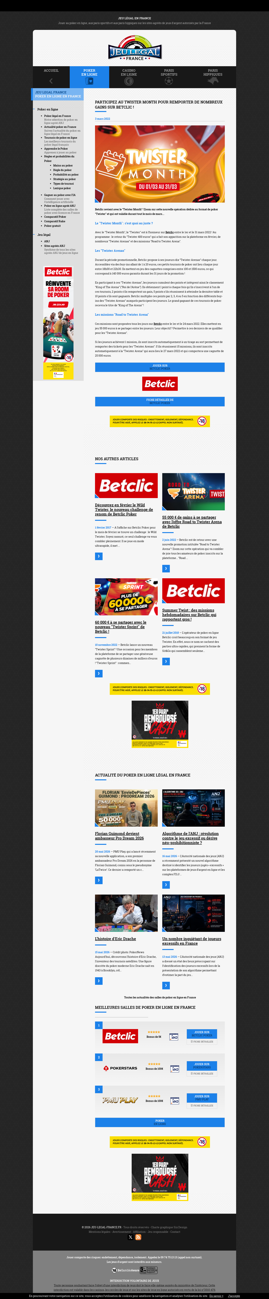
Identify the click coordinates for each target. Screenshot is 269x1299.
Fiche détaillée (202, 1041)
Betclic (169, 232)
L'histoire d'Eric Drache (115, 938)
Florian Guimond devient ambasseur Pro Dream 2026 (119, 835)
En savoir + (216, 1296)
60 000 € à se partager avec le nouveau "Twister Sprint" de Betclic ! (120, 627)
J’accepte (234, 1296)
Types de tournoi (63, 183)
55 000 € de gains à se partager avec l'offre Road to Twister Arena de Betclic (192, 522)
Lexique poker (62, 188)
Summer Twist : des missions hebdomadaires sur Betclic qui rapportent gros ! (189, 615)
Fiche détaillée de (160, 401)
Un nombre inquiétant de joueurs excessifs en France (191, 941)
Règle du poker (62, 170)
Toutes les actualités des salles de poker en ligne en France (160, 997)
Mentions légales (99, 1232)
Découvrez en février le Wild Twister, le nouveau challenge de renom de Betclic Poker (124, 509)
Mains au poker (63, 165)
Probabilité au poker (66, 174)
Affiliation (139, 1232)
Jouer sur (160, 367)
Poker (160, 1122)
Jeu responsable (158, 1232)
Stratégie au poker (64, 179)
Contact (175, 1232)
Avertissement (121, 1232)
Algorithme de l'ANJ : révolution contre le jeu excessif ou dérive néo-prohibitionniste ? (190, 838)
